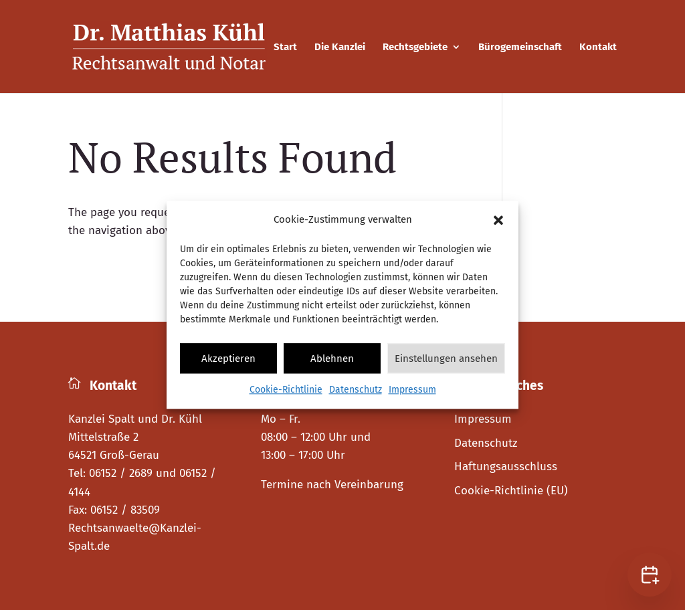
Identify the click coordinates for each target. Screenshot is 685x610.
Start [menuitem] (285, 47)
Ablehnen (332, 358)
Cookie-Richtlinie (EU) (511, 491)
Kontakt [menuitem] (598, 47)
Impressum (412, 390)
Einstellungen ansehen (446, 358)
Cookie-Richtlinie (286, 390)
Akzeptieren (228, 358)
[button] (498, 220)
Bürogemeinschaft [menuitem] (520, 47)
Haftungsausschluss (505, 467)
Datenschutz (355, 390)
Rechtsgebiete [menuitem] (415, 47)
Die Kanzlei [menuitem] (339, 47)
